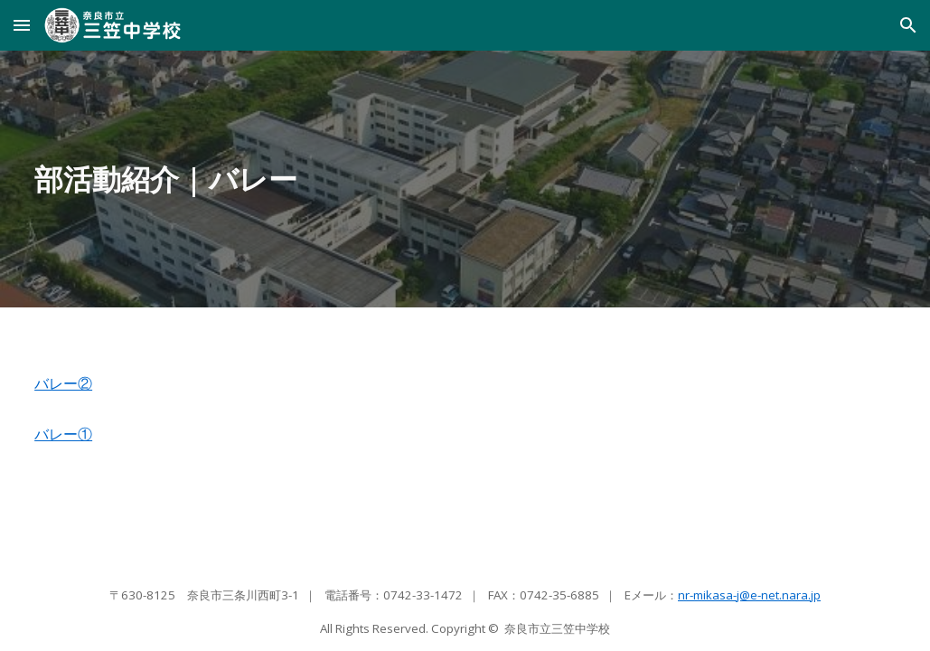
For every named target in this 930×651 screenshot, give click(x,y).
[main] (465, 179)
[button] (21, 25)
